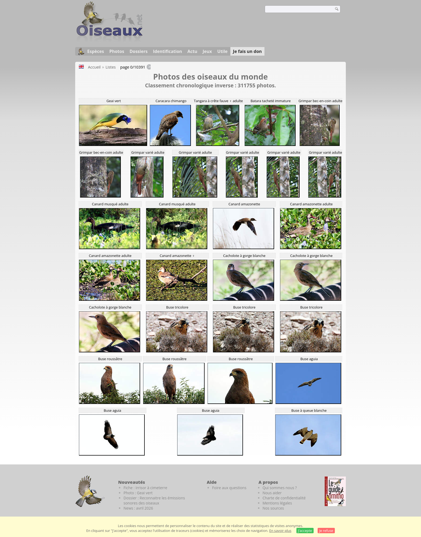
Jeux (207, 51)
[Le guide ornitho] (335, 491)
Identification (167, 51)
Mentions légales (277, 503)
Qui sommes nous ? (280, 487)
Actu (192, 51)
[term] (295, 9)
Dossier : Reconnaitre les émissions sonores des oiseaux (154, 500)
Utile (222, 51)
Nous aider (272, 492)
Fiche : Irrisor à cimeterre (145, 487)
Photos (116, 51)
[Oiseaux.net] (110, 41)
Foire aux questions (229, 487)
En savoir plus (280, 530)
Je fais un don (247, 51)
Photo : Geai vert (138, 492)
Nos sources (273, 508)
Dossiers (138, 51)
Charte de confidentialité (284, 497)
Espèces (95, 51)
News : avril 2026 (138, 508)
